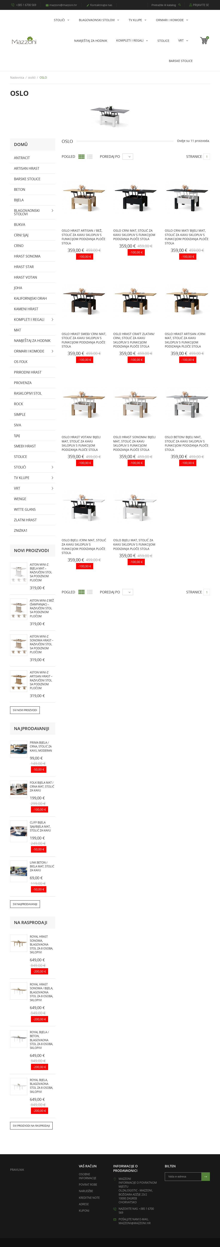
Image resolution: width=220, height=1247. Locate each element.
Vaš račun (88, 1166)
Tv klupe (136, 20)
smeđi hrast (25, 446)
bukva (19, 224)
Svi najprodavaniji (25, 904)
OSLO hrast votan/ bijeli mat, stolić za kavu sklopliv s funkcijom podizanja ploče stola (81, 443)
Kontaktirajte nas (99, 5)
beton (19, 189)
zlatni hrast (25, 520)
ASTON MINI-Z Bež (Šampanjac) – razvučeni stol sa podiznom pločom (42, 608)
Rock (18, 404)
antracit (22, 157)
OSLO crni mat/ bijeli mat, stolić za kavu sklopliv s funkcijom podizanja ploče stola (186, 236)
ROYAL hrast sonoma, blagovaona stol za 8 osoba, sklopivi (41, 944)
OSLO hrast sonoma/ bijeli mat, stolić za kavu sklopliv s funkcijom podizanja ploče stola (134, 443)
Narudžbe (86, 1191)
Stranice (194, 156)
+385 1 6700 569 (23, 5)
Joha (18, 287)
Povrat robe (88, 1185)
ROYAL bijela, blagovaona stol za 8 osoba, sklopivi (41, 1086)
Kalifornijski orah (30, 298)
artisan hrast (26, 168)
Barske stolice (181, 61)
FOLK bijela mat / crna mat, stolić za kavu (42, 786)
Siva (17, 425)
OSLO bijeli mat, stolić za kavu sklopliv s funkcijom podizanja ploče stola (134, 544)
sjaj (17, 435)
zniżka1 (21, 530)
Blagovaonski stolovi (97, 20)
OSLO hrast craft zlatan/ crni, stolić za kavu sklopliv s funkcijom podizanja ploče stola (133, 340)
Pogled (68, 156)
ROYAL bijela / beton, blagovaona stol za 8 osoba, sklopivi (41, 1040)
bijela (19, 200)
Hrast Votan (25, 277)
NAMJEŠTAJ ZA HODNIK (90, 41)
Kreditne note (89, 1198)
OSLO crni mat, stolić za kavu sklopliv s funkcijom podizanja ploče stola (134, 234)
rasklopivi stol (28, 393)
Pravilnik (17, 1170)
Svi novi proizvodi (25, 710)
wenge (20, 498)
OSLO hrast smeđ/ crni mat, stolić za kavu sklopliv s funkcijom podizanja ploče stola (84, 340)
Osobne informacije (87, 1176)
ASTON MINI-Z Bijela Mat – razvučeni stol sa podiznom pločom (41, 572)
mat (17, 330)
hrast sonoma (27, 256)
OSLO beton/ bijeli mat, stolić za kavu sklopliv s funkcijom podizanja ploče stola (186, 443)
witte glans (25, 509)
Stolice (163, 41)
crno (18, 245)
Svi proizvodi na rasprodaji (31, 1126)
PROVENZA (23, 382)
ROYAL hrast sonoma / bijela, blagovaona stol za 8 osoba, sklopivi (41, 992)
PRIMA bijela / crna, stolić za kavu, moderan (41, 746)
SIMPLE (20, 414)
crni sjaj (21, 235)
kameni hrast (26, 309)
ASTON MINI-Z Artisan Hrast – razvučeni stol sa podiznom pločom (41, 680)
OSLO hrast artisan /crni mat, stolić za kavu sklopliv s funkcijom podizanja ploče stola (185, 340)
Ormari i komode (170, 20)
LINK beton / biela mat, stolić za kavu (42, 866)
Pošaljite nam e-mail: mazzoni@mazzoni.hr (135, 1221)
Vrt (181, 40)
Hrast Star (24, 266)
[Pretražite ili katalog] (166, 5)
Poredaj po (110, 156)
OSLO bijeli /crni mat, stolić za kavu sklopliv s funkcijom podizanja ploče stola (84, 546)
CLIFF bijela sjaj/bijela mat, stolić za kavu (40, 826)
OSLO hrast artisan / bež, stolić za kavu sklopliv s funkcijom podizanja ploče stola (83, 236)
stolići (60, 20)
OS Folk (21, 361)
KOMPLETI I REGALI (130, 40)
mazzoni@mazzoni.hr (61, 5)
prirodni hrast (27, 372)
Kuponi (84, 1211)
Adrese (84, 1204)
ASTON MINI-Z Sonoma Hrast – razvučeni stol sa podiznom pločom (41, 644)
